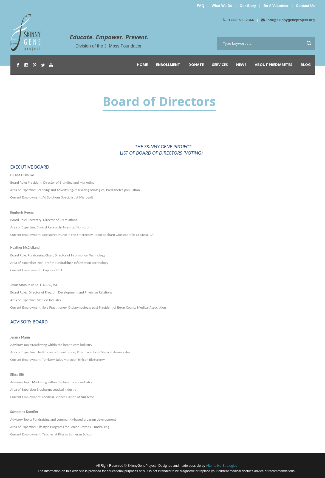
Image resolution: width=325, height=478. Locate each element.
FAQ (200, 6)
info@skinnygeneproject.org (288, 20)
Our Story (248, 6)
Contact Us (305, 6)
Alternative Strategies (221, 466)
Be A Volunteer (276, 6)
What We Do (221, 6)
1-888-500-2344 (238, 20)
